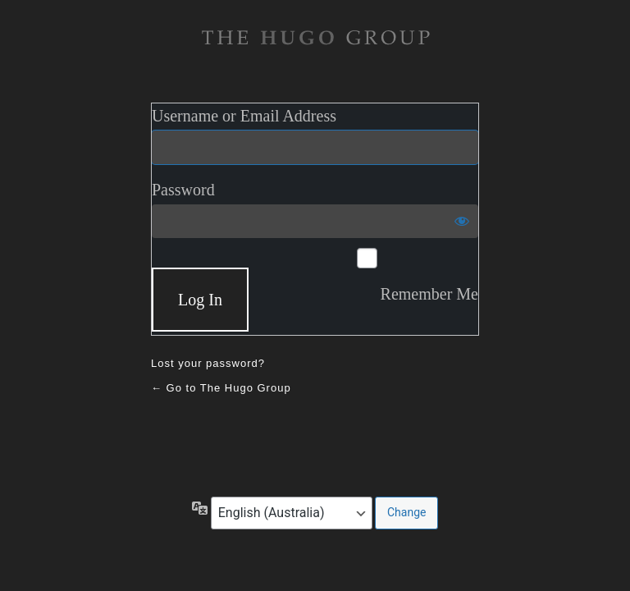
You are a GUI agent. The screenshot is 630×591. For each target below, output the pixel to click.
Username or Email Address (244, 116)
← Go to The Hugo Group (221, 388)
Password (183, 190)
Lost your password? (208, 363)
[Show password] (461, 220)
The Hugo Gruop (315, 37)
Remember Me (429, 294)
